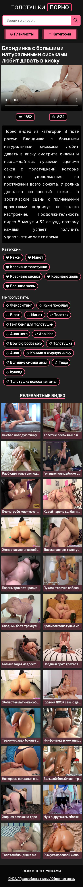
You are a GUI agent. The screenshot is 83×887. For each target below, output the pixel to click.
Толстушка (60, 343)
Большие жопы (20, 286)
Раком (13, 257)
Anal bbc (44, 334)
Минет (35, 257)
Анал (12, 353)
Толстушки (41, 7)
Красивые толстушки (26, 267)
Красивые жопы (62, 276)
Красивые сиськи (23, 276)
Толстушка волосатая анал (31, 382)
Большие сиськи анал (26, 362)
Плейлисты (21, 34)
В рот (13, 315)
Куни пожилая (53, 305)
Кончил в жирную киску (48, 353)
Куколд (14, 372)
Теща (61, 362)
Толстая (59, 315)
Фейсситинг (19, 305)
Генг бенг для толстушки (29, 324)
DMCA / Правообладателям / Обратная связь (41, 879)
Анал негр (16, 334)
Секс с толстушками (42, 871)
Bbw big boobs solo (24, 343)
